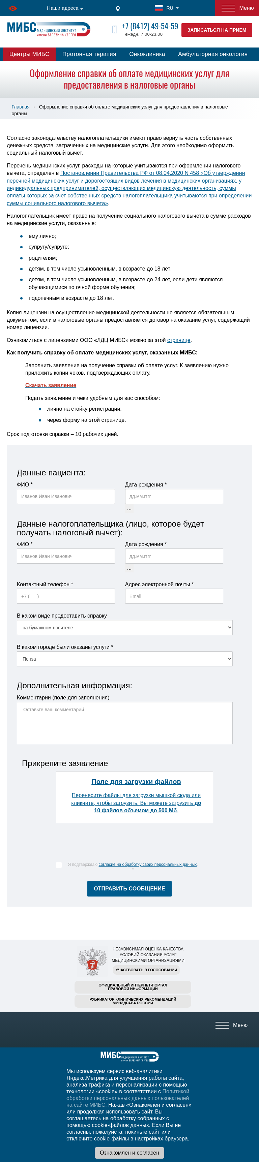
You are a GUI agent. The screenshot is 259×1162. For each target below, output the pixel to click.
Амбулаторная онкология (213, 54)
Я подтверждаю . (133, 867)
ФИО (25, 485)
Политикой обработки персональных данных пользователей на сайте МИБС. (127, 1098)
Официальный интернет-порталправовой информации (132, 987)
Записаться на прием (217, 30)
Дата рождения (146, 485)
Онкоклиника (147, 54)
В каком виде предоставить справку (62, 616)
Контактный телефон (45, 584)
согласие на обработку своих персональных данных (148, 864)
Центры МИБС (29, 54)
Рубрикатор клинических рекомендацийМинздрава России (133, 1001)
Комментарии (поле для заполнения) (63, 697)
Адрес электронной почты (159, 584)
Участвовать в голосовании (146, 970)
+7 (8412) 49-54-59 (150, 26)
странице (179, 340)
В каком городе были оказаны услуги (65, 647)
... (129, 508)
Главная (21, 106)
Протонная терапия (89, 54)
